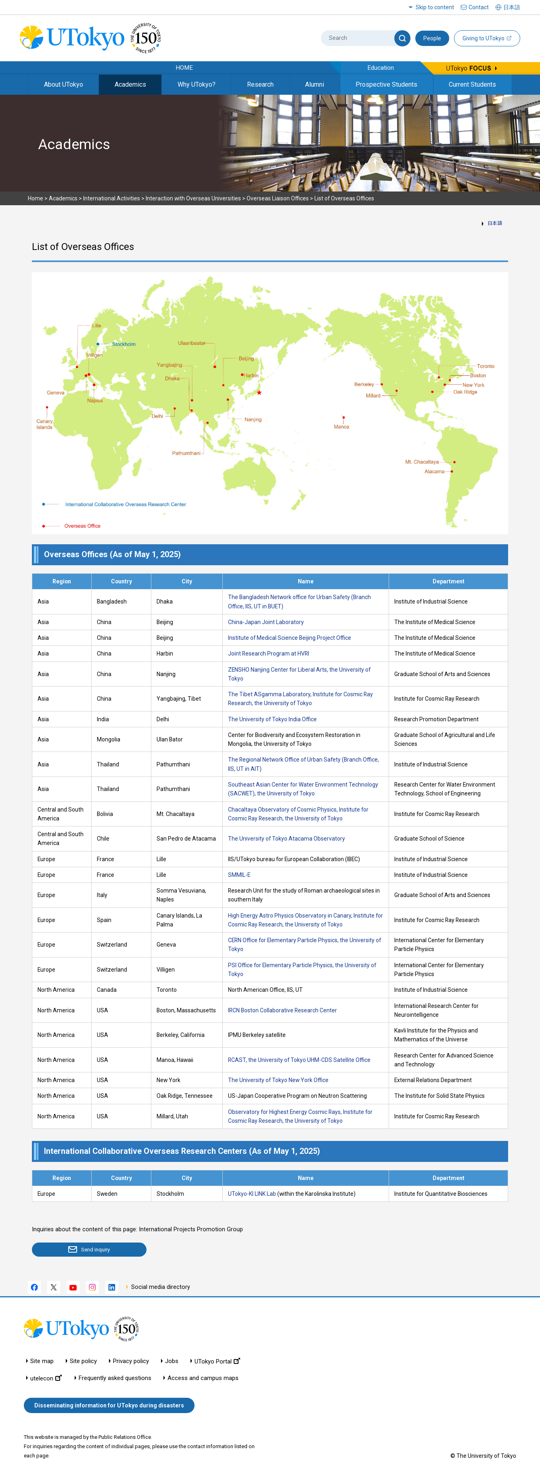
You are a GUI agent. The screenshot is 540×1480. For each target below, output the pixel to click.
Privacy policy (131, 1361)
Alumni (314, 84)
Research (260, 84)
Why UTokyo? (197, 84)
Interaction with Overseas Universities (193, 198)
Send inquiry (78, 1250)
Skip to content (435, 7)
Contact (479, 7)
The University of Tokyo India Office (272, 719)
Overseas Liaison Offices (278, 198)
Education (380, 67)
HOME (184, 67)
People (432, 38)
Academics (130, 84)
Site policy (83, 1361)
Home (35, 198)
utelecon (46, 1378)
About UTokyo (63, 84)
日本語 (495, 223)
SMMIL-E (239, 875)
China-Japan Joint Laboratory (266, 622)
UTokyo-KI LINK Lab (252, 1194)
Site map (42, 1361)
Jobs (171, 1361)
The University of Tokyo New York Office (278, 1080)
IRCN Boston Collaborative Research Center (282, 1010)
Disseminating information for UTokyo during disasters (109, 1406)
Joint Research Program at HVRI (268, 653)
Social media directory (160, 1287)
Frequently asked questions (115, 1378)
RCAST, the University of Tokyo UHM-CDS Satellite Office (299, 1060)
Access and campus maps (203, 1378)
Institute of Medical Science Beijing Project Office (289, 638)
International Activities (111, 198)
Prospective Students (386, 84)
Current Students (472, 84)
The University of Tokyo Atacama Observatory (286, 838)
